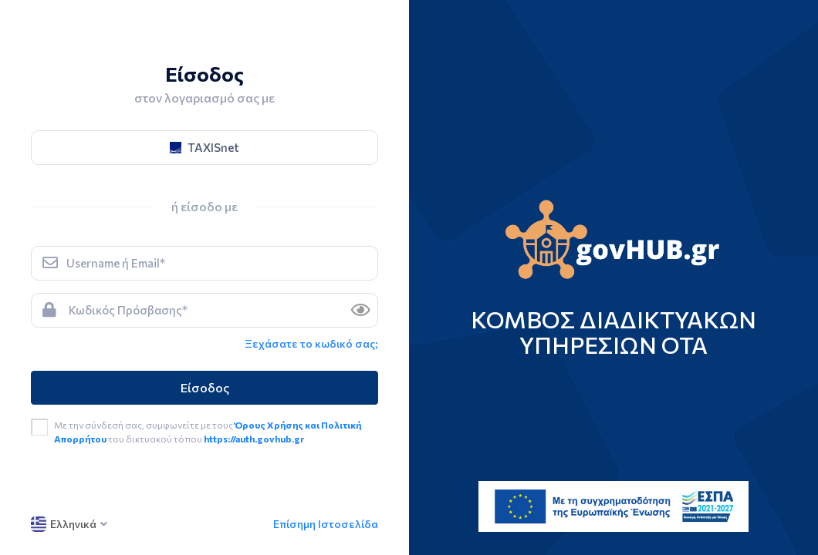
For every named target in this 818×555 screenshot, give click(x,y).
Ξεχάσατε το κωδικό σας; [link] (311, 343)
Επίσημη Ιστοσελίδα (325, 523)
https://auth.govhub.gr (254, 438)
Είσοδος (205, 387)
